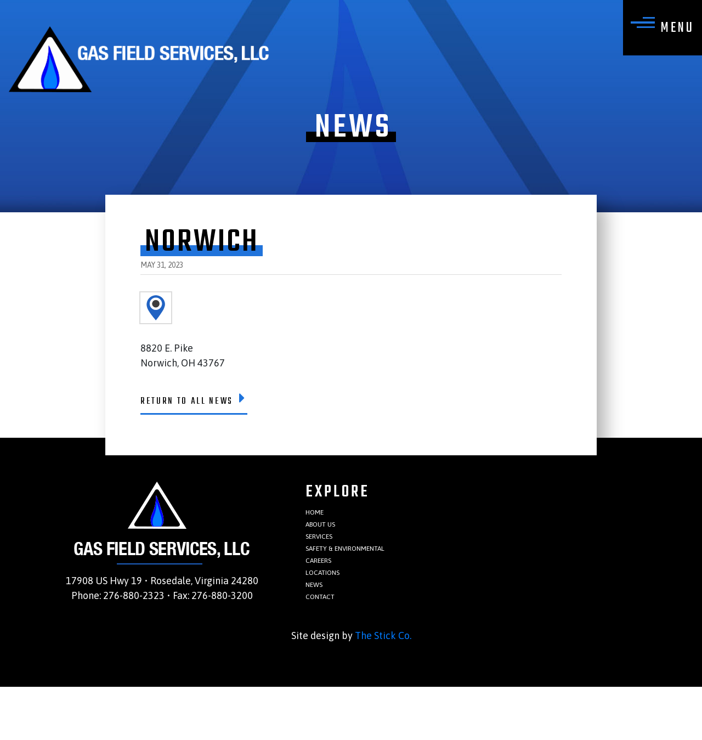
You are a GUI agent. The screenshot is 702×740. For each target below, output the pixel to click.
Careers (325, 596)
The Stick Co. (383, 688)
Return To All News (215, 406)
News (318, 630)
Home (319, 528)
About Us (328, 545)
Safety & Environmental (366, 579)
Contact (327, 647)
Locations (330, 613)
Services (326, 562)
